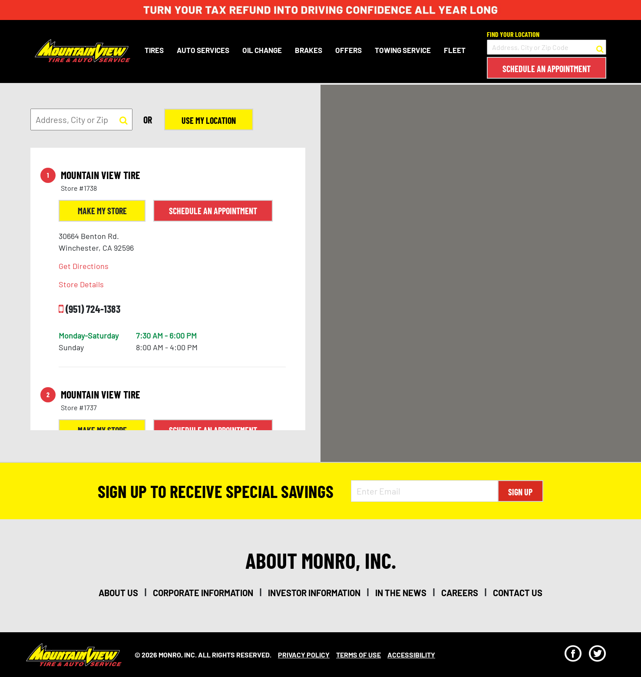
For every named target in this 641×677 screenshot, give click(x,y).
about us (118, 592)
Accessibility (411, 654)
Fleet (455, 50)
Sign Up (520, 492)
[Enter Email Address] (424, 491)
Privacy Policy (304, 654)
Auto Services (203, 50)
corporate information (203, 592)
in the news (400, 592)
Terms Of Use (358, 654)
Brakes (308, 50)
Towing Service (403, 50)
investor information (314, 592)
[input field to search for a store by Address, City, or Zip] (81, 119)
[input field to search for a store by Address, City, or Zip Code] (546, 47)
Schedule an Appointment (546, 68)
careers (459, 592)
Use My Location (209, 120)
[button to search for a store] (600, 47)
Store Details (81, 284)
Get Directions (84, 266)
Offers (348, 50)
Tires (154, 50)
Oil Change (262, 50)
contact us (517, 592)
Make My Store (102, 211)
